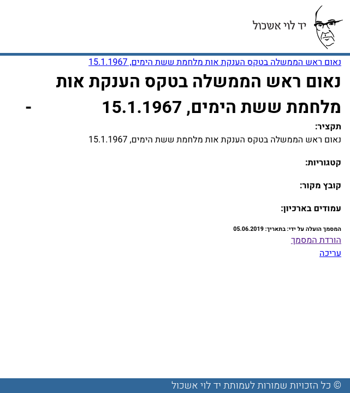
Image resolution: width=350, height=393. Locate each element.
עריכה (330, 253)
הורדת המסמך (316, 240)
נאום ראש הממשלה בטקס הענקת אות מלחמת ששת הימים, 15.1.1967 (214, 62)
